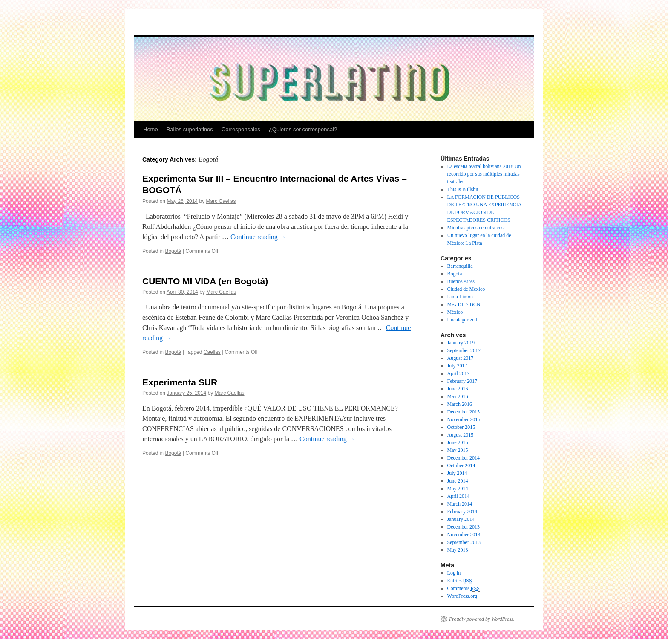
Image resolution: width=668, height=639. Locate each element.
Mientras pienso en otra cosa (476, 228)
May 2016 (457, 396)
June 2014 (457, 481)
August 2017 (460, 358)
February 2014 (462, 512)
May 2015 (457, 450)
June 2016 (457, 389)
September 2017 (464, 350)
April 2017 (458, 373)
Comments (463, 588)
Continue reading (258, 236)
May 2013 (457, 550)
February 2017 (462, 381)
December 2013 (463, 527)
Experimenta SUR (179, 382)
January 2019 (461, 343)
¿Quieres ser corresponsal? (303, 129)
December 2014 (463, 458)
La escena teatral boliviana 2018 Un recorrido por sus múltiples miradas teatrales (484, 174)
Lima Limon (460, 297)
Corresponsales (241, 129)
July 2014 (457, 473)
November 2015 (464, 419)
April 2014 (458, 496)
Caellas (212, 352)
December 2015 (463, 412)
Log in (454, 573)
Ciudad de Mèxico (466, 289)
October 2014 (461, 465)
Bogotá (173, 251)
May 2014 (457, 489)
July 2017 (457, 366)
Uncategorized (462, 320)
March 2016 (459, 404)
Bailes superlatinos (190, 129)
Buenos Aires (461, 281)
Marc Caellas (221, 201)
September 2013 (464, 542)
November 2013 (464, 535)
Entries (459, 581)
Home (150, 129)
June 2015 (457, 442)
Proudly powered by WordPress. (482, 619)
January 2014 (461, 519)
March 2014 (459, 504)
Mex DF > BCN (464, 304)
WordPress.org (462, 596)
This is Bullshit (462, 189)
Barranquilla (460, 266)
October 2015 (461, 427)
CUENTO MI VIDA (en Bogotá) (205, 281)
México (455, 312)
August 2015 (460, 435)
